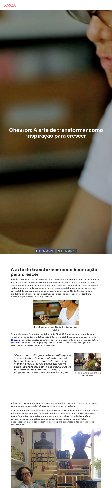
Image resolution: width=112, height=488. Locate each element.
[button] (105, 5)
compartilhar (46, 251)
